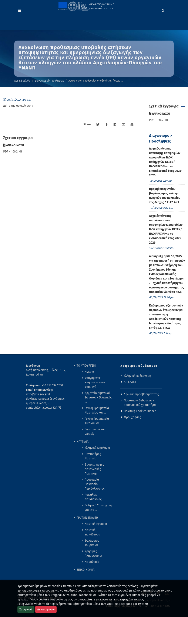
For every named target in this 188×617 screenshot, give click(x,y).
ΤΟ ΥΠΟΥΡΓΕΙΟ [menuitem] (86, 365)
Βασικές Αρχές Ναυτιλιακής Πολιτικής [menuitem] (94, 469)
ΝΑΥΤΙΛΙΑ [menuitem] (82, 441)
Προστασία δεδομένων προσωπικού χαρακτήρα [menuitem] (140, 403)
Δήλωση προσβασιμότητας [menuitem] (141, 394)
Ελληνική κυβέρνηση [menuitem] (137, 376)
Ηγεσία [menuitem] (89, 372)
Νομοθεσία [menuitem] (92, 562)
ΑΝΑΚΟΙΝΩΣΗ (13, 145)
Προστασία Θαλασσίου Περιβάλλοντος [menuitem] (95, 484)
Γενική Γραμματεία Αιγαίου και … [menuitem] (97, 421)
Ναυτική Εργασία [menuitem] (96, 524)
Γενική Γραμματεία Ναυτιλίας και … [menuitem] (97, 410)
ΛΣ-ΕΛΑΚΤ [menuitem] (130, 382)
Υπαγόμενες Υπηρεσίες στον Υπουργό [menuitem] (95, 382)
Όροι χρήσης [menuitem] (132, 417)
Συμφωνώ (26, 609)
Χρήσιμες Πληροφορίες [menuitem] (94, 553)
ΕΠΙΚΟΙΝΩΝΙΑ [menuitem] (85, 570)
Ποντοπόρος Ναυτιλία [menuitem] (93, 456)
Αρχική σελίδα (22, 80)
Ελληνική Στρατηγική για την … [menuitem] (98, 508)
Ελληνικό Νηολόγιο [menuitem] (97, 448)
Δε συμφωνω (46, 609)
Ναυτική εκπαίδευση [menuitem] (92, 532)
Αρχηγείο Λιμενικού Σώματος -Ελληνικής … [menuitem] (98, 397)
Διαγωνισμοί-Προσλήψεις (49, 80)
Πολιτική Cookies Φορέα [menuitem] (140, 411)
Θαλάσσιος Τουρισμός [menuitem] (92, 543)
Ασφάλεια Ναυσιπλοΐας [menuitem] (93, 497)
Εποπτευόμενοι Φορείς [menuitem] (95, 432)
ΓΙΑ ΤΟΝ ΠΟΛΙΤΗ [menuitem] (87, 518)
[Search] (163, 9)
